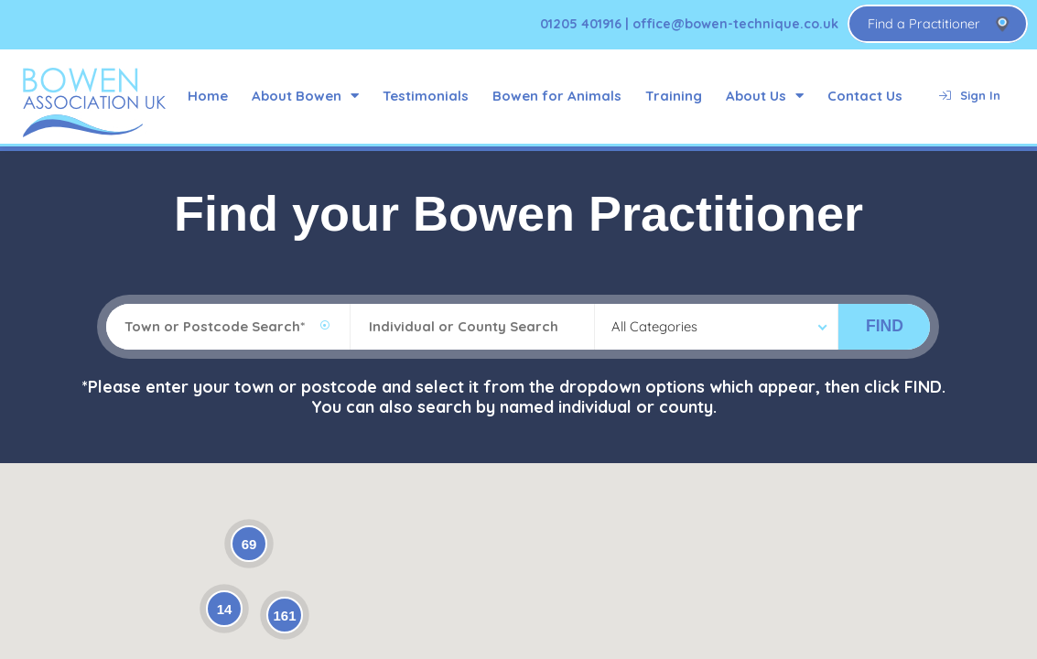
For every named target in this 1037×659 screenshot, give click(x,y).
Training (673, 95)
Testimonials (426, 95)
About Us (765, 95)
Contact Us (864, 95)
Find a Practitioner (924, 24)
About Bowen (305, 95)
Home (208, 95)
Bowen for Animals (556, 95)
